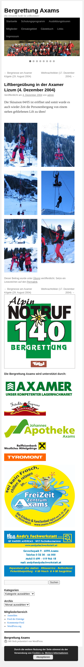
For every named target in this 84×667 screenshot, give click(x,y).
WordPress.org (14, 626)
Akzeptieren (43, 657)
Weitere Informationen (56, 653)
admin (50, 95)
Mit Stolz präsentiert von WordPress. (25, 641)
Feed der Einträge (15, 619)
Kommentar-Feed (15, 622)
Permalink (32, 282)
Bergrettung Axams (31, 10)
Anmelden (12, 615)
